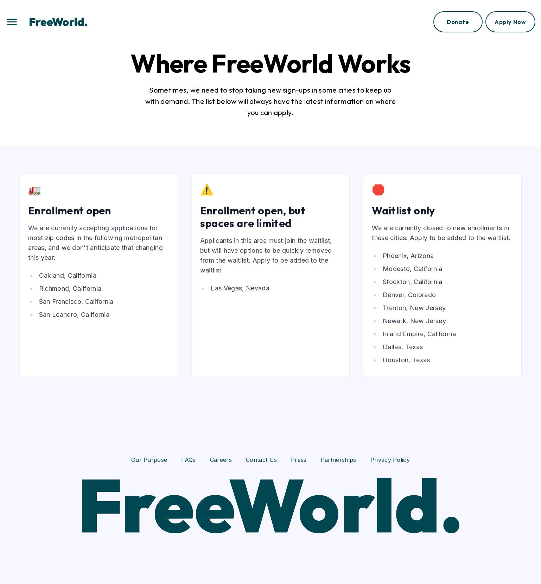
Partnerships (338, 459)
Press (299, 459)
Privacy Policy (390, 459)
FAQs (188, 459)
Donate (458, 21)
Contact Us (261, 459)
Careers (221, 459)
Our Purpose (149, 459)
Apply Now (510, 21)
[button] (12, 21)
